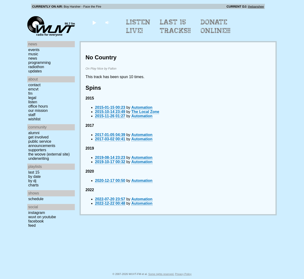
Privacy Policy (183, 274)
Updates (35, 71)
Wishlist (34, 119)
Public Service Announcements (41, 143)
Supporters (37, 150)
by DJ (32, 181)
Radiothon (36, 67)
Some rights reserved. (161, 274)
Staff (31, 115)
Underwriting (38, 158)
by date (34, 177)
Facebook (36, 221)
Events (33, 50)
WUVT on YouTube (42, 217)
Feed (32, 225)
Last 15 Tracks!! (175, 26)
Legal (32, 98)
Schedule (35, 199)
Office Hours (38, 106)
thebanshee (256, 6)
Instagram (36, 213)
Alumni (33, 133)
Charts (33, 185)
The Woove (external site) (49, 154)
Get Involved (38, 137)
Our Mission (38, 111)
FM (30, 93)
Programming (39, 63)
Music (33, 54)
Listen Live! (138, 26)
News (32, 58)
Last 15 (33, 172)
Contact (34, 85)
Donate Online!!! (216, 26)
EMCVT (33, 89)
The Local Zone (145, 112)
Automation (141, 107)
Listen (32, 102)
